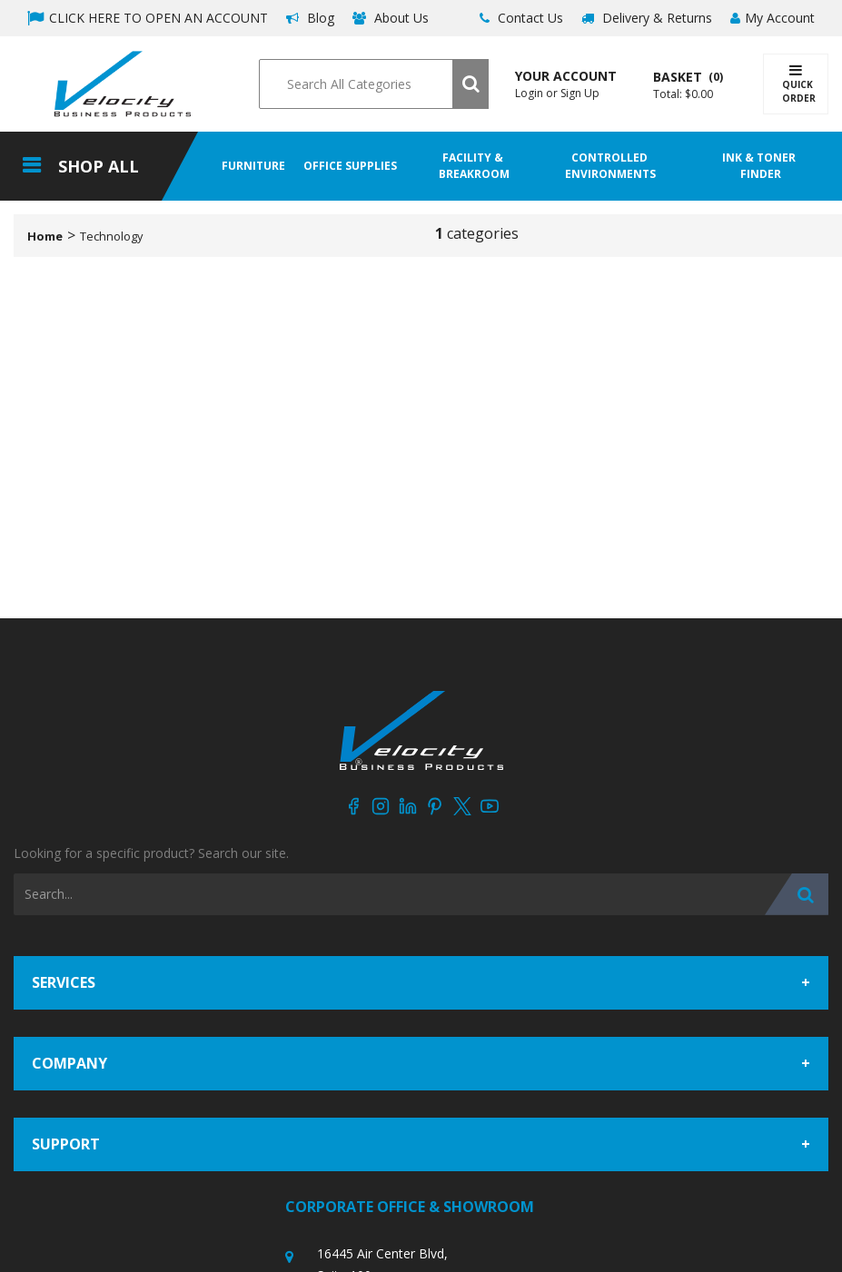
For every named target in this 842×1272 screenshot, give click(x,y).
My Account (772, 17)
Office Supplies (350, 165)
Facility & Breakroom (474, 166)
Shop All (98, 166)
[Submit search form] (470, 84)
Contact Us (521, 17)
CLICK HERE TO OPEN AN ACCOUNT (147, 17)
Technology (111, 236)
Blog (310, 17)
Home (45, 236)
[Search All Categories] (373, 84)
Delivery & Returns (646, 17)
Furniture (253, 165)
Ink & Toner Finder (760, 166)
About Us (390, 17)
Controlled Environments (610, 166)
